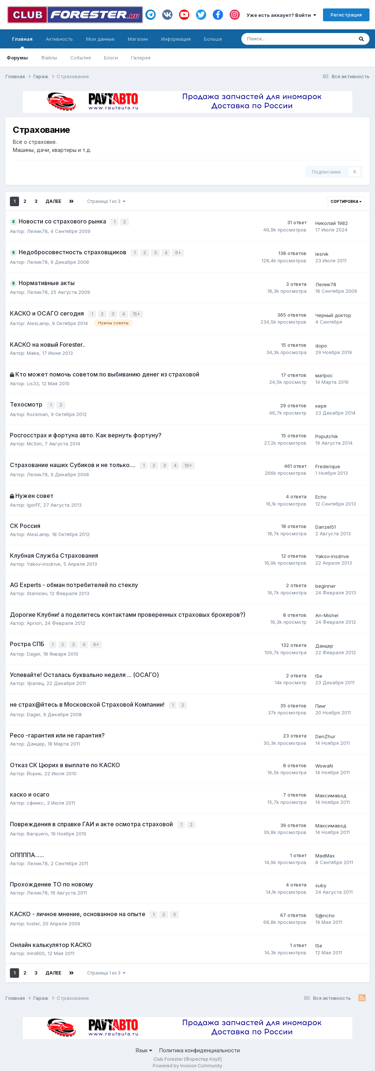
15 (137, 313)
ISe (318, 672)
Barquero (37, 829)
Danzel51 (325, 524)
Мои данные (100, 39)
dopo (321, 344)
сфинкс (35, 798)
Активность (59, 39)
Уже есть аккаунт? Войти (281, 15)
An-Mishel (326, 612)
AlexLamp (38, 321)
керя (320, 404)
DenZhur (325, 732)
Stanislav (37, 590)
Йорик (34, 769)
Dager (33, 650)
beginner (325, 583)
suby (320, 881)
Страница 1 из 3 (106, 201)
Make (33, 351)
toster (33, 918)
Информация (176, 39)
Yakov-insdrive (43, 561)
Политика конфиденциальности (199, 1045)
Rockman (37, 412)
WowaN (324, 762)
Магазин (138, 39)
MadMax (325, 851)
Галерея (141, 58)
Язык (143, 1045)
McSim (34, 441)
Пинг (320, 702)
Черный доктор (333, 314)
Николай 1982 (331, 223)
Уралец (35, 679)
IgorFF (33, 501)
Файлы (49, 58)
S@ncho (325, 910)
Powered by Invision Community (187, 1060)
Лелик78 (37, 230)
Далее (53, 201)
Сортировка (346, 201)
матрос (324, 373)
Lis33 (33, 382)
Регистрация (346, 15)
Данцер (324, 642)
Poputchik (326, 434)
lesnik (321, 253)
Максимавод (330, 791)
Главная (22, 42)
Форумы (17, 58)
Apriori (34, 620)
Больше (213, 39)
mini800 (36, 948)
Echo (321, 494)
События (80, 58)
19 (189, 463)
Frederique (327, 464)
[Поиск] (273, 39)
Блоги (111, 58)
